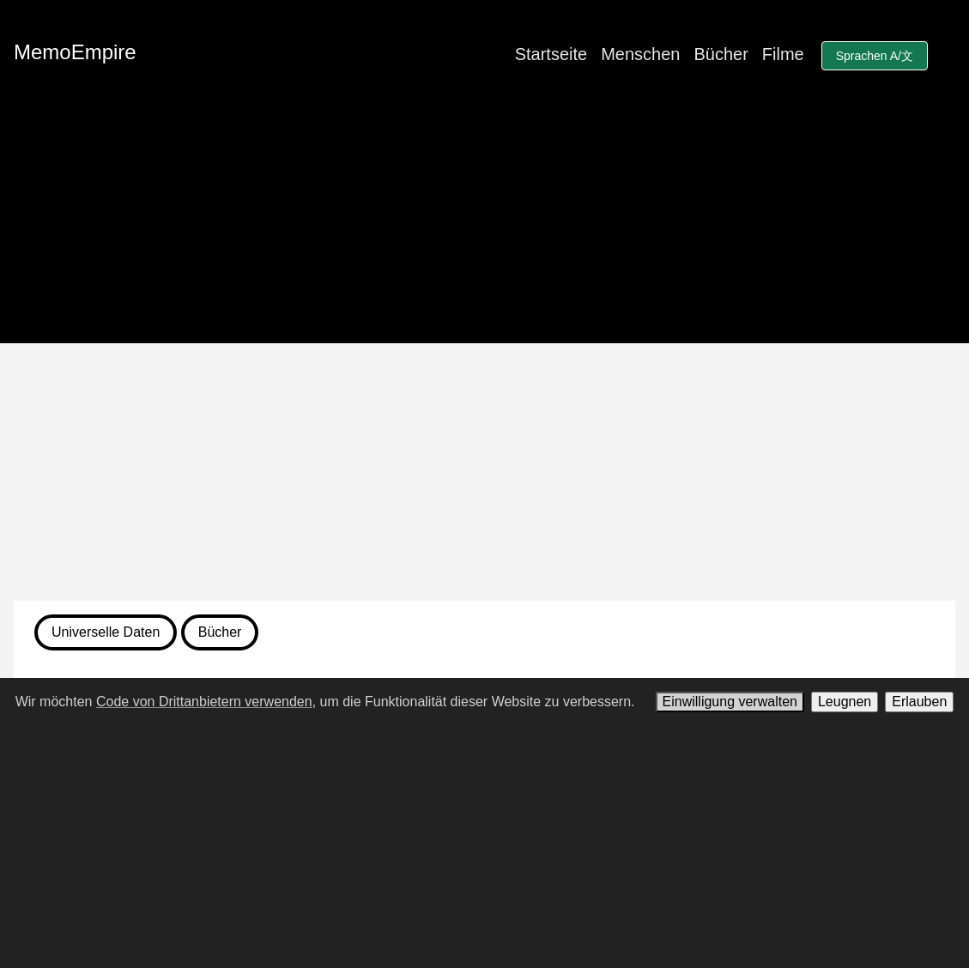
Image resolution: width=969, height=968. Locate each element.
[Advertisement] (484, 472)
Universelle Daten (105, 632)
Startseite (551, 54)
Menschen (640, 54)
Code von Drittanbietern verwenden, (206, 701)
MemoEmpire (75, 52)
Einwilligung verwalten (730, 701)
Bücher (720, 54)
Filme (783, 54)
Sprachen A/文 (874, 56)
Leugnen (844, 701)
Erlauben (919, 701)
